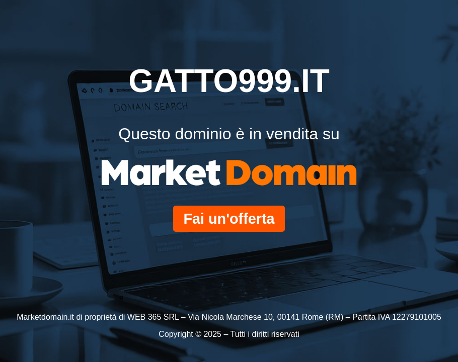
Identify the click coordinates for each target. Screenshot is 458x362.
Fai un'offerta (228, 219)
